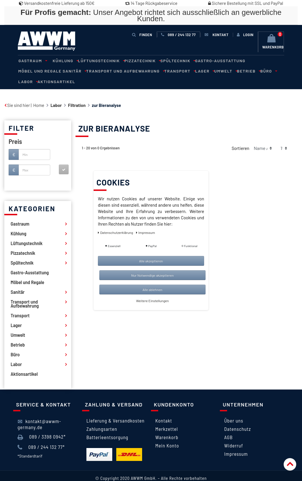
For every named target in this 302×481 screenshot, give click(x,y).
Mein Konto (167, 434)
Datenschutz (237, 418)
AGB (228, 426)
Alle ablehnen (152, 290)
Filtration (77, 94)
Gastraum (31, 60)
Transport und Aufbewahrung (78, 70)
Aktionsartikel (258, 70)
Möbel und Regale (259, 60)
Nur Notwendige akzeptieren (152, 275)
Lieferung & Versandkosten (115, 409)
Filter (21, 117)
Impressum (236, 443)
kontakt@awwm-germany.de (39, 413)
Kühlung (63, 60)
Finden (142, 34)
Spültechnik (171, 60)
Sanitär (29, 70)
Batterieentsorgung (107, 426)
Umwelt (174, 70)
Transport (131, 70)
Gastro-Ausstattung (212, 60)
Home (38, 94)
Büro (214, 70)
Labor (231, 70)
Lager (155, 70)
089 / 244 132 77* (41, 436)
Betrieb (196, 70)
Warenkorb (166, 426)
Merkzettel (166, 418)
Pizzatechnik (137, 60)
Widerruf (233, 434)
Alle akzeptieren (151, 261)
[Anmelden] (245, 35)
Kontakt (163, 409)
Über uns (233, 409)
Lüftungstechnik (97, 60)
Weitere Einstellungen (152, 301)
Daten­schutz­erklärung (116, 232)
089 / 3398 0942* (42, 426)
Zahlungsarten (101, 418)
